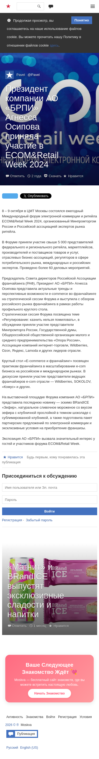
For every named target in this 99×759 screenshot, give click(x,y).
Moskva (26, 725)
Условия (85, 717)
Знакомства (34, 717)
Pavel (20, 75)
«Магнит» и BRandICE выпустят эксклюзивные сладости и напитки (35, 590)
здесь (54, 45)
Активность (14, 717)
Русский (12, 747)
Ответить (17, 176)
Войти (50, 717)
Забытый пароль (39, 520)
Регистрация (12, 520)
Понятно (81, 20)
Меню (92, 6)
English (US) (29, 747)
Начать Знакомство (49, 693)
